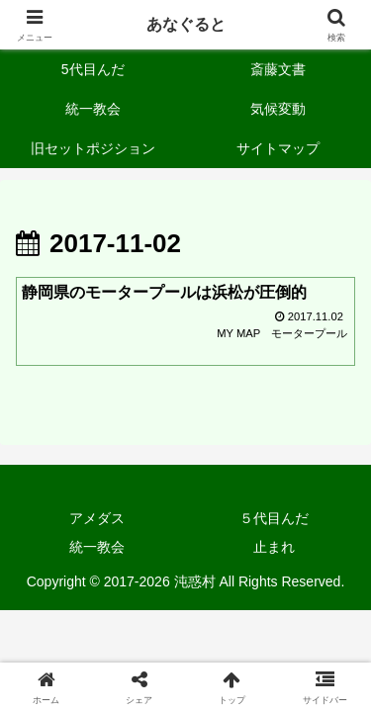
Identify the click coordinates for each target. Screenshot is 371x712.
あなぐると (186, 24)
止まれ (274, 547)
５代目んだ (274, 518)
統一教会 (97, 547)
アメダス (97, 518)
